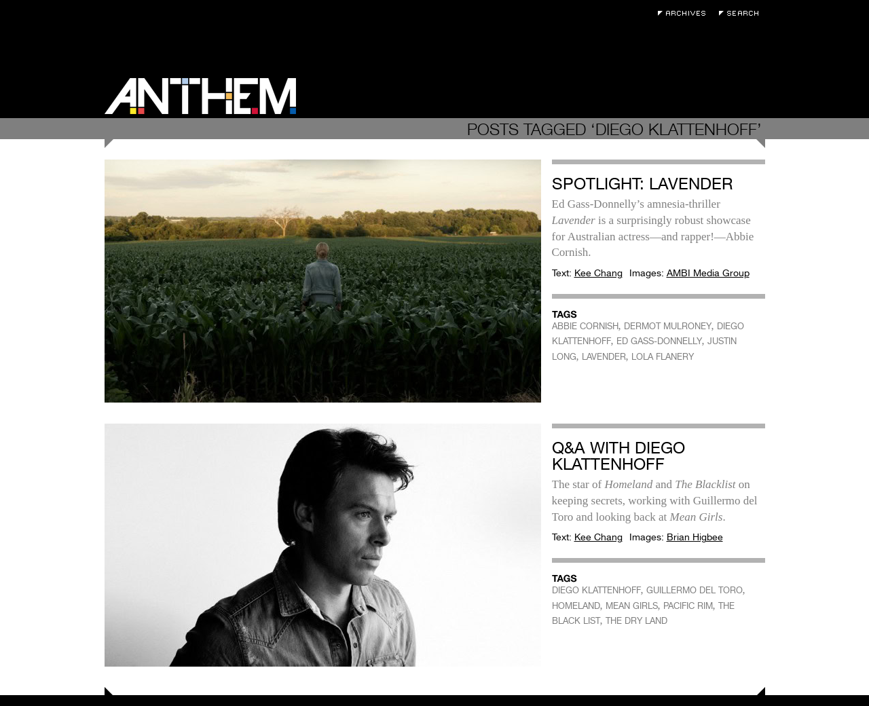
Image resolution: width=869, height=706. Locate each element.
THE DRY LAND (636, 621)
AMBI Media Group (708, 272)
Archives (685, 13)
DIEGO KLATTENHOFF (596, 590)
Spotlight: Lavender (642, 183)
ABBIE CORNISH (585, 326)
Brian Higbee (695, 537)
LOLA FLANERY (662, 357)
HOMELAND (576, 606)
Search (742, 13)
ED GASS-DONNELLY (659, 341)
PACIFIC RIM (688, 606)
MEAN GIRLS (632, 606)
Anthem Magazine (200, 96)
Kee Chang (598, 272)
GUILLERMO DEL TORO (694, 590)
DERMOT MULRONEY (667, 326)
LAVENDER (604, 357)
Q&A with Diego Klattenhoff (618, 456)
